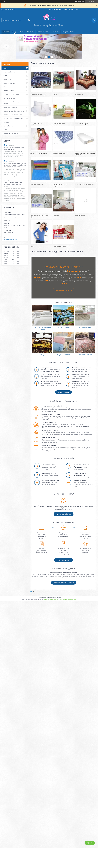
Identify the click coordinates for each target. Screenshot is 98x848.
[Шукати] (29, 20)
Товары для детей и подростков (14, 111)
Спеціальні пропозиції (11, 133)
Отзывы (56, 32)
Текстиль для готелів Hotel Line (13, 118)
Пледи (6, 76)
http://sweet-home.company (11, 239)
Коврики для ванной (10, 107)
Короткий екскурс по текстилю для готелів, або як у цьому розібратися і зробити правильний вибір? (15, 165)
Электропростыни (9, 98)
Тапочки (6, 122)
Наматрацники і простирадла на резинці (14, 102)
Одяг (5, 130)
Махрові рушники (9, 87)
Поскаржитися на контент (50, 599)
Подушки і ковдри (9, 83)
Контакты (30, 32)
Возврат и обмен (68, 32)
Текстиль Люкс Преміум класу (13, 115)
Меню (5, 68)
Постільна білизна (9, 72)
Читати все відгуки (63, 514)
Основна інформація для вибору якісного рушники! (14, 148)
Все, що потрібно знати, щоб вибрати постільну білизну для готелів (13, 184)
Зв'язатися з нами (63, 560)
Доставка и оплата (43, 32)
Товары (14, 32)
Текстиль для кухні (9, 91)
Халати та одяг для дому (11, 94)
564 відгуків (81, 1)
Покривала (7, 79)
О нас (22, 32)
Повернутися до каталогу (64, 583)
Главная (6, 32)
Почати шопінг (63, 392)
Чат (89, 843)
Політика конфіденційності (68, 599)
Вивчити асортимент (63, 290)
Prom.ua (59, 597)
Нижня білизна (8, 126)
